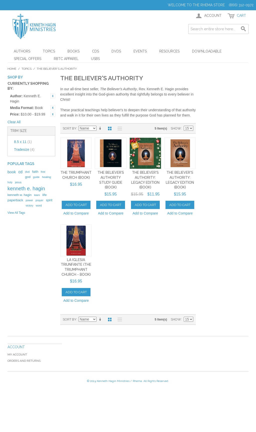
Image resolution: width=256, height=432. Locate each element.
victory (29, 205)
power (29, 200)
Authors (22, 51)
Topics (49, 51)
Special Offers (27, 59)
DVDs (116, 51)
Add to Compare (76, 213)
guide (36, 177)
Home (12, 68)
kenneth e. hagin (26, 188)
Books (74, 51)
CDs (95, 51)
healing (46, 177)
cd (20, 172)
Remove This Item (52, 96)
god (27, 177)
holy (10, 182)
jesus (18, 182)
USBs (95, 59)
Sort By (69, 128)
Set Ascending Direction (101, 128)
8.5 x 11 (23, 142)
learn (37, 195)
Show (176, 128)
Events (140, 51)
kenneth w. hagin (20, 195)
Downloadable (207, 51)
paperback (15, 200)
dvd (27, 171)
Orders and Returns (24, 360)
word (39, 205)
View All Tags (16, 212)
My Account (17, 354)
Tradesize (24, 150)
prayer (39, 200)
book (12, 172)
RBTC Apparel (66, 59)
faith (35, 172)
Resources (169, 51)
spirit (49, 200)
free (43, 171)
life (44, 195)
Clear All (14, 122)
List (118, 128)
